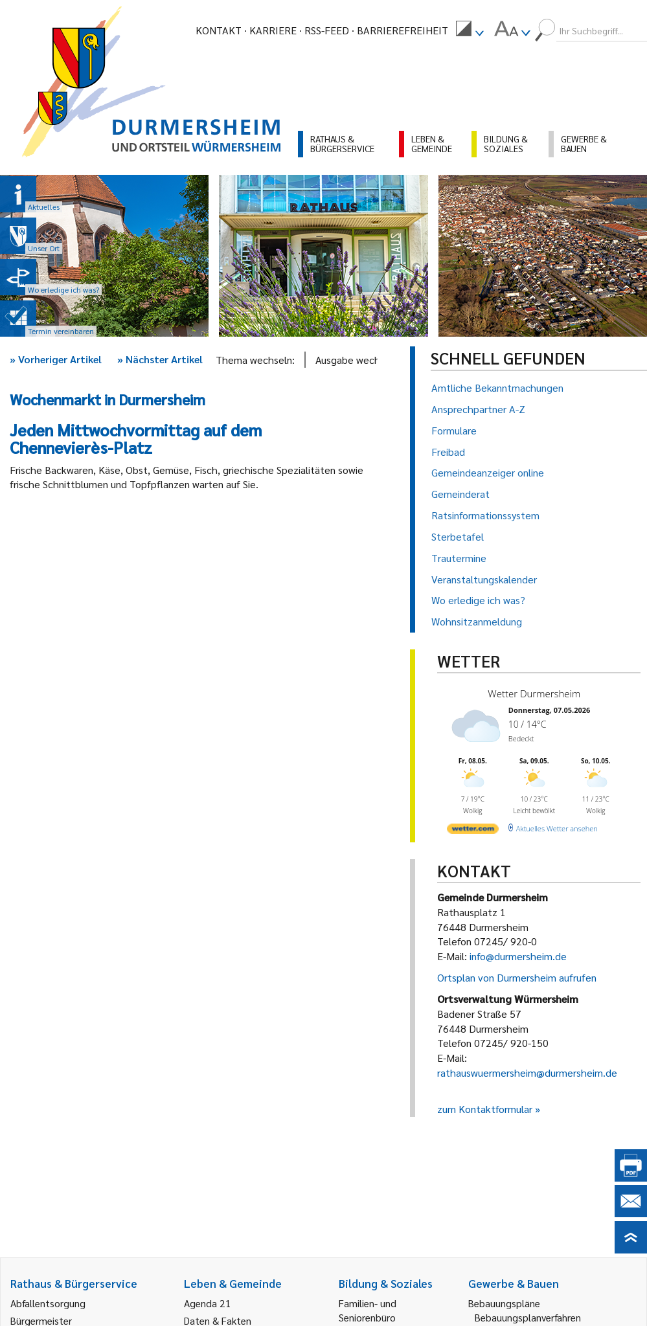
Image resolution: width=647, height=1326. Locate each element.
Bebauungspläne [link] (504, 1303)
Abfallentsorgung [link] (47, 1303)
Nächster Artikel (160, 359)
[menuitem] (469, 30)
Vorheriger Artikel (56, 359)
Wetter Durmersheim (534, 693)
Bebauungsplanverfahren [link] (528, 1317)
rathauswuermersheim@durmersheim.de (527, 1072)
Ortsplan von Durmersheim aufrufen (516, 977)
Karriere (273, 30)
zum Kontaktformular (484, 1109)
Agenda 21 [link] (207, 1303)
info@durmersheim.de (518, 956)
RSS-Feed (326, 30)
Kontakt (219, 30)
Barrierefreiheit (402, 30)
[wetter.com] (473, 831)
